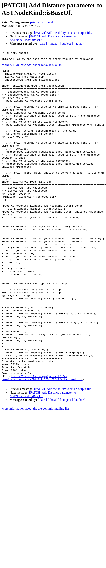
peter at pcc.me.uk (41, 22)
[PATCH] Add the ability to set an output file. (63, 32)
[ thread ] (53, 43)
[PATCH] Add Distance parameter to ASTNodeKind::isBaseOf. (43, 38)
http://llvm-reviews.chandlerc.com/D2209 (32, 68)
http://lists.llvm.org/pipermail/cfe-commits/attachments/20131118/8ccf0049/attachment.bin (42, 443)
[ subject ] (66, 43)
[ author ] (80, 43)
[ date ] (42, 43)
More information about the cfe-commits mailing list (35, 474)
